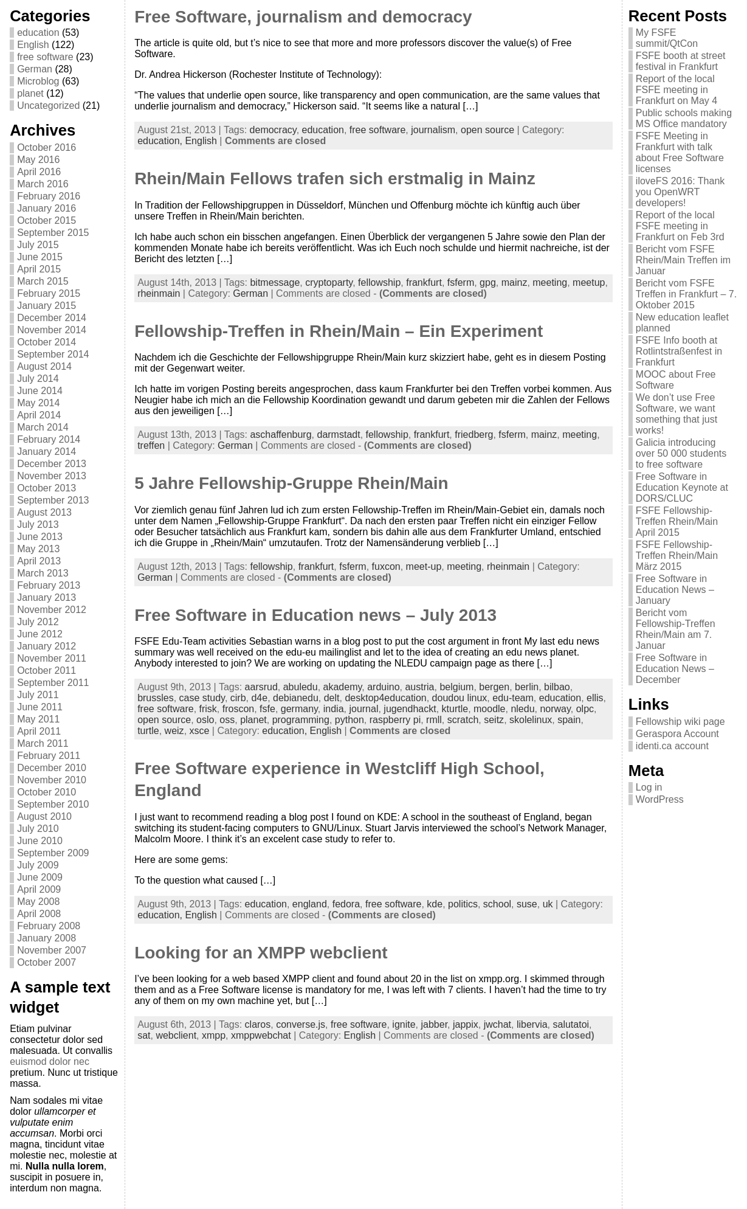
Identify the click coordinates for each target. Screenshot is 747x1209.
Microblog (38, 81)
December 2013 (51, 464)
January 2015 (46, 305)
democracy (273, 130)
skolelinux (530, 720)
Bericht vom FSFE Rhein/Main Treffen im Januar (683, 260)
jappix (465, 1024)
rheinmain (158, 293)
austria (419, 687)
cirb (238, 698)
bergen (494, 687)
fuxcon (386, 566)
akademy (342, 687)
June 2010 (40, 841)
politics (463, 904)
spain (568, 720)
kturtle (455, 709)
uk (548, 904)
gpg (488, 282)
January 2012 (46, 646)
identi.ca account (672, 746)
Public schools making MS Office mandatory (684, 118)
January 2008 (46, 938)
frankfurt (424, 282)
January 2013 (46, 597)
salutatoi (571, 1024)
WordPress (660, 799)
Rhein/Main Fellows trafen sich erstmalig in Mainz (334, 178)
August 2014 (44, 366)
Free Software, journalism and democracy (303, 16)
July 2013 (38, 524)
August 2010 (44, 816)
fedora (346, 904)
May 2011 (38, 719)
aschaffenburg (280, 434)
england (309, 904)
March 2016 (43, 184)
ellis (595, 698)
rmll (434, 720)
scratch (463, 720)
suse (527, 904)
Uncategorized (48, 105)
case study (202, 698)
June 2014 (40, 391)
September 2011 (53, 682)
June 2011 (40, 707)
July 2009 (38, 865)
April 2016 (39, 172)
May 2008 (38, 901)
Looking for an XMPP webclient (260, 952)
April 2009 (39, 889)
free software (45, 57)
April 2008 (39, 914)
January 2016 (46, 208)
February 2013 (48, 585)
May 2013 (38, 549)
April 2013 (39, 561)
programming (300, 720)
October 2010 (46, 792)
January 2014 (46, 451)
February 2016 (48, 196)
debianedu (295, 698)
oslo (205, 720)
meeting (549, 282)
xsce (200, 731)
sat (143, 1035)
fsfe (267, 709)
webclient (176, 1035)
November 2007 (51, 950)
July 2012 (38, 622)
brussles (155, 698)
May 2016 (38, 159)
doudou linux (459, 698)
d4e (259, 698)
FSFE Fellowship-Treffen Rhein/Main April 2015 (677, 521)
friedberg (474, 434)
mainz (514, 282)
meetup (589, 282)
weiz (174, 731)
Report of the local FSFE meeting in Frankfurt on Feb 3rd (680, 226)
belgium (456, 687)
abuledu (300, 687)
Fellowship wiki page (680, 721)
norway (555, 709)
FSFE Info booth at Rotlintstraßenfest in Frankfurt (679, 351)
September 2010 (53, 804)
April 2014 (39, 415)
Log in (649, 787)
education (38, 32)
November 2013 (51, 476)
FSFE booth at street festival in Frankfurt (681, 61)
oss (227, 720)
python (349, 720)
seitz (494, 720)
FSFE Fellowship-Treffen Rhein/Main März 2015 (677, 555)
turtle (148, 731)
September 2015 (53, 232)
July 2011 (38, 695)
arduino (383, 687)
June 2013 (40, 537)
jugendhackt (410, 709)
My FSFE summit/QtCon (667, 38)
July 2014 (38, 378)
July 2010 (38, 828)
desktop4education (385, 698)
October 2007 (46, 962)
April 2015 (39, 269)
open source (487, 130)
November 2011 (51, 658)
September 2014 (53, 354)
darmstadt (338, 434)
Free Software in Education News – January (675, 589)
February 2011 (48, 755)
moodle (489, 709)
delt (332, 698)
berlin (527, 687)
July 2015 (38, 245)
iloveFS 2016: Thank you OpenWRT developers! (680, 192)
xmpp (213, 1035)
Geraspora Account (677, 734)
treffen (151, 445)
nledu (522, 709)
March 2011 (43, 743)
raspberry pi (395, 720)
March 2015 (43, 281)
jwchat (497, 1024)
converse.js (300, 1024)
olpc (585, 709)
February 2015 (48, 293)
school (497, 904)
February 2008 (48, 926)
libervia (532, 1024)
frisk (208, 709)
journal (363, 709)
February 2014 (48, 439)
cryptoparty (329, 282)
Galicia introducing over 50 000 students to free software (681, 453)
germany (299, 709)
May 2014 (38, 403)
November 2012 (51, 609)
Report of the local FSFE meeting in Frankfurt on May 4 (676, 90)
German (34, 69)
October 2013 (46, 488)
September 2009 (53, 853)
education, (161, 141)
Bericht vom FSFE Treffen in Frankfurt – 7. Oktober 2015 (686, 294)
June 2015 (40, 257)
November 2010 (51, 780)
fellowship (379, 282)
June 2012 (40, 634)
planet (30, 93)
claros (258, 1024)
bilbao (557, 687)
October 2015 (46, 220)
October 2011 (46, 670)
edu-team (513, 698)
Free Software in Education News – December (675, 669)
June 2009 (40, 877)
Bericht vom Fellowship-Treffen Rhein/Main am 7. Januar (675, 629)
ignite (403, 1024)
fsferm (460, 282)
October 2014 (46, 342)
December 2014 (51, 318)
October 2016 (46, 147)
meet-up (424, 566)
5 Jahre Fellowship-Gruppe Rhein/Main (291, 483)
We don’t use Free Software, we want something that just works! (676, 413)
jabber (434, 1024)
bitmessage (275, 282)
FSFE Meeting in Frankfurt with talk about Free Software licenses (680, 152)
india (333, 709)
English (33, 45)
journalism (433, 130)
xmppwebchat (261, 1035)
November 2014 (51, 330)
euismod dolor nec (49, 1061)
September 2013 (53, 500)
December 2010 (51, 768)
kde (434, 904)
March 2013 (43, 573)
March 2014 (43, 427)
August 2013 (44, 512)
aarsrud (261, 687)
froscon (238, 709)
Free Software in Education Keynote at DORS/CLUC (682, 487)
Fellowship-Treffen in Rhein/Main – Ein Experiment (338, 331)
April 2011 (39, 731)
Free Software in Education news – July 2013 (315, 615)
